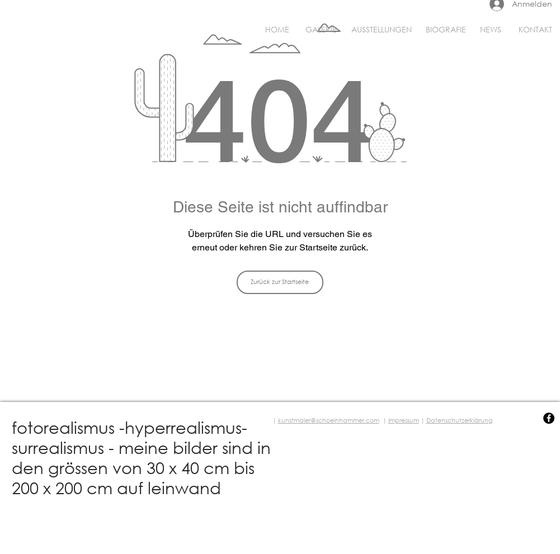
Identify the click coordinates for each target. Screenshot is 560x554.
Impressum (403, 420)
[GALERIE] (321, 29)
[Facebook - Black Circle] (548, 418)
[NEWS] (490, 29)
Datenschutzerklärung (459, 420)
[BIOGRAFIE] (446, 29)
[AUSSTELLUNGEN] (381, 29)
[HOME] (277, 29)
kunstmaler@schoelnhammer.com (328, 420)
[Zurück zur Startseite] (280, 282)
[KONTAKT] (535, 29)
